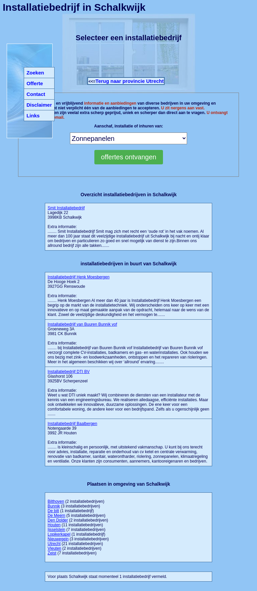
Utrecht (54, 543)
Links (32, 115)
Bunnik (54, 506)
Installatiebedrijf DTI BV (68, 371)
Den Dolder (58, 520)
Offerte (34, 83)
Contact (35, 94)
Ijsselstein (56, 529)
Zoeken (35, 72)
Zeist (52, 553)
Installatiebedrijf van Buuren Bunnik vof (82, 324)
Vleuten (54, 548)
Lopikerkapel (59, 534)
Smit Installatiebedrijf (66, 208)
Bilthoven (56, 501)
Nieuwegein (58, 539)
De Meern (56, 515)
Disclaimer (39, 105)
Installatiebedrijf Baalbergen (72, 423)
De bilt (53, 510)
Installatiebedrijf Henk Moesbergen (78, 277)
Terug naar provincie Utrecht (129, 81)
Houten (54, 525)
